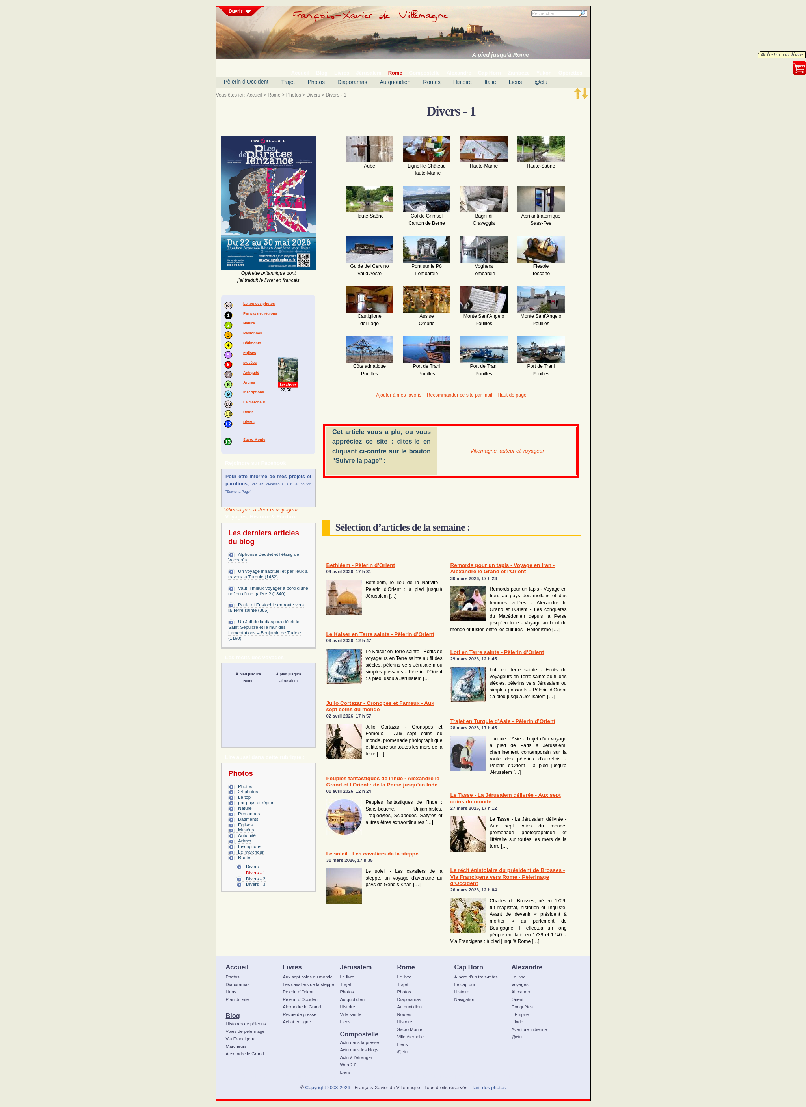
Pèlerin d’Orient (298, 992)
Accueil (254, 95)
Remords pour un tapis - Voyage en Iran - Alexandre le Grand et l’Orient (502, 568)
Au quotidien (395, 82)
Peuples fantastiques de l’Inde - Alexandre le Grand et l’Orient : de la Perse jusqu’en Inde (382, 781)
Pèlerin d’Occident (246, 81)
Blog (233, 1015)
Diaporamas (352, 82)
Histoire (462, 82)
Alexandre (527, 967)
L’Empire (520, 1014)
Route (248, 412)
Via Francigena (241, 1038)
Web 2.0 (348, 1064)
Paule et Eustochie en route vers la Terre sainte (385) (266, 607)
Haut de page (511, 395)
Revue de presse (299, 1014)
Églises (249, 353)
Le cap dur (464, 984)
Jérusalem (356, 967)
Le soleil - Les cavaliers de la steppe (372, 854)
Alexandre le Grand (245, 1053)
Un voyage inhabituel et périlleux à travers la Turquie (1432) (268, 574)
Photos (316, 82)
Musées (250, 363)
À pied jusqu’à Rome (500, 55)
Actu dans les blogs (359, 1049)
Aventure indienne (529, 1029)
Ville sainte (350, 1014)
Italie (490, 82)
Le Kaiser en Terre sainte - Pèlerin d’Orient (380, 634)
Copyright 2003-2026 (327, 1087)
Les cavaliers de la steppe (308, 984)
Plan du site (237, 999)
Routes (431, 82)
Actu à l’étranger (356, 1057)
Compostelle (359, 1034)
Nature (249, 323)
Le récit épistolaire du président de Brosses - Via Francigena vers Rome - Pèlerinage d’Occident (507, 876)
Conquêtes (522, 1006)
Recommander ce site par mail (459, 395)
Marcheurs (236, 1046)
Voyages (520, 984)
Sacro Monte (254, 440)
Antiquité (251, 373)
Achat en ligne (297, 1021)
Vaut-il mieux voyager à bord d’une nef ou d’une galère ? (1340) (268, 591)
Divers (313, 95)
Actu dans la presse (359, 1042)
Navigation (464, 999)
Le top (244, 797)
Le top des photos (259, 304)
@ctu (540, 82)
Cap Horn (468, 967)
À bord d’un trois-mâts (476, 977)
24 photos (248, 791)
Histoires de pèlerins (246, 1023)
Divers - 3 (255, 884)
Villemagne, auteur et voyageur (261, 509)
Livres (292, 967)
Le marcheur (254, 402)
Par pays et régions (260, 313)
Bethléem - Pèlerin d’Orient (360, 565)
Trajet (288, 82)
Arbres (249, 382)
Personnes (252, 333)
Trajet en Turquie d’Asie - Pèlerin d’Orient (502, 721)
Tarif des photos (489, 1087)
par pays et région (256, 802)
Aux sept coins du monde (308, 977)
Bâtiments (252, 343)
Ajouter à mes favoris (398, 395)
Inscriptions (253, 392)
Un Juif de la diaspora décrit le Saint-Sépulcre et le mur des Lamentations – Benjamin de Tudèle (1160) (264, 630)
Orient (518, 999)
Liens (515, 82)
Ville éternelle (410, 1036)
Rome (274, 95)
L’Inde (517, 1021)
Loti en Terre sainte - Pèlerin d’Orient (497, 652)
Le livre (347, 977)
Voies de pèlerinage (245, 1031)
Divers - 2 (255, 878)
